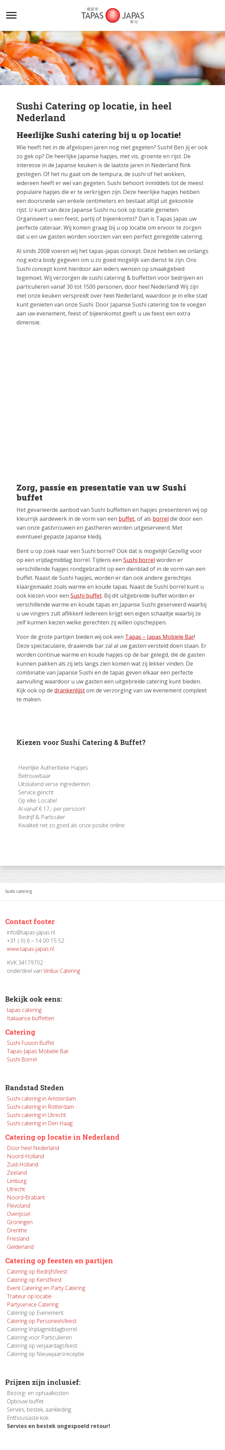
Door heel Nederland (33, 1148)
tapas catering (24, 1010)
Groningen (20, 1222)
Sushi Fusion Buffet (30, 1043)
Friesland (18, 1238)
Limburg (16, 1181)
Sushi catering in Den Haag (39, 1123)
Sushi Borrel (22, 1059)
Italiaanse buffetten (30, 1018)
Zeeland (17, 1172)
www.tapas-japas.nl (30, 949)
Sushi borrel (139, 560)
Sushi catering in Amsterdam (41, 1098)
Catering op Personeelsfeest (42, 1321)
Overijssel (18, 1214)
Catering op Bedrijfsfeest (37, 1271)
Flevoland (18, 1205)
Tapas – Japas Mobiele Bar (159, 637)
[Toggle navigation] (11, 15)
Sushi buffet (86, 595)
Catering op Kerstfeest (34, 1280)
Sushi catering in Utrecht (36, 1115)
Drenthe (17, 1230)
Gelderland (20, 1247)
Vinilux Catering (61, 971)
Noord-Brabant (26, 1197)
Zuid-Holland (22, 1164)
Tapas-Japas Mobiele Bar (38, 1051)
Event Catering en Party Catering (46, 1288)
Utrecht (16, 1189)
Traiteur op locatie (29, 1296)
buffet (126, 518)
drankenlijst (69, 690)
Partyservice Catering (32, 1304)
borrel (161, 518)
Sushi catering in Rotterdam (40, 1106)
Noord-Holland (25, 1156)
